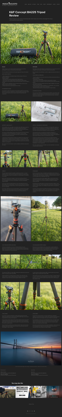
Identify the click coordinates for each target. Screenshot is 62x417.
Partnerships (49, 4)
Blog (41, 4)
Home (26, 4)
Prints (44, 4)
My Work (34, 4)
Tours (38, 4)
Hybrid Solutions (33, 413)
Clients (54, 4)
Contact (58, 4)
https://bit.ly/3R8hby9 (4, 374)
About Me (29, 4)
